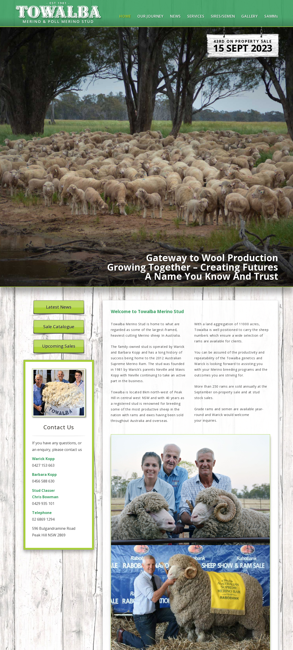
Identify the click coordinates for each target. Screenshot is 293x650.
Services (195, 16)
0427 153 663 (43, 465)
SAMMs (271, 16)
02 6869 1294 (43, 519)
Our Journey (150, 16)
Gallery (249, 16)
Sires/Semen (223, 16)
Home (125, 16)
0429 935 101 (43, 503)
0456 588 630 (43, 481)
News (175, 16)
